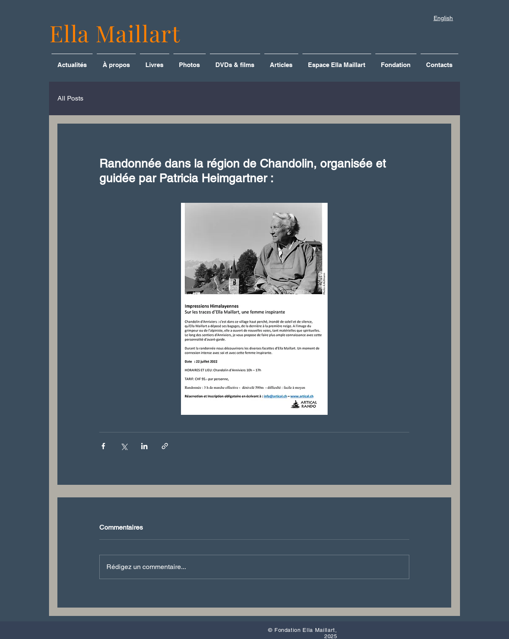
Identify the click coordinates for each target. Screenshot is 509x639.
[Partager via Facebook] (103, 446)
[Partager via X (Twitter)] (124, 446)
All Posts (70, 98)
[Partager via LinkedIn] (144, 446)
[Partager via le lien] (165, 446)
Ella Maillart (115, 33)
